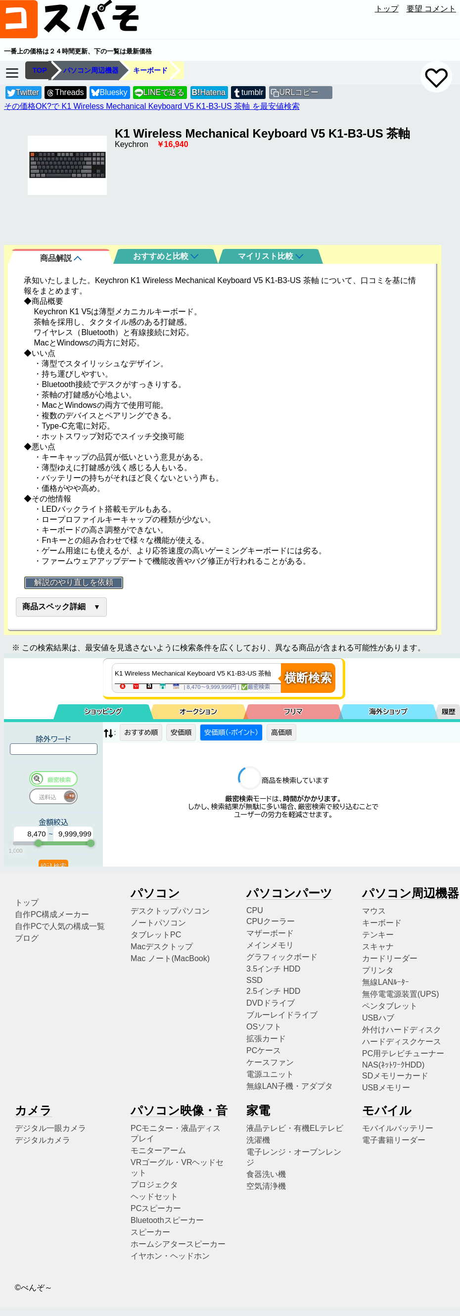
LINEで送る (159, 92)
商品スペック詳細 (54, 606)
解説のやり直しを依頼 (73, 582)
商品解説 (61, 258)
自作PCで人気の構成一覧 (60, 926)
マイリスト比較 (270, 256)
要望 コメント (431, 8)
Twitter (23, 92)
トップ (387, 8)
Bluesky (109, 92)
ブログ (27, 938)
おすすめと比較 (165, 256)
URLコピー (299, 92)
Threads (65, 92)
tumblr (247, 92)
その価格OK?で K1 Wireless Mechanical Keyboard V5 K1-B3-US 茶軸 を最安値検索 (152, 106)
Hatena (209, 92)
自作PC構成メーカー (52, 914)
